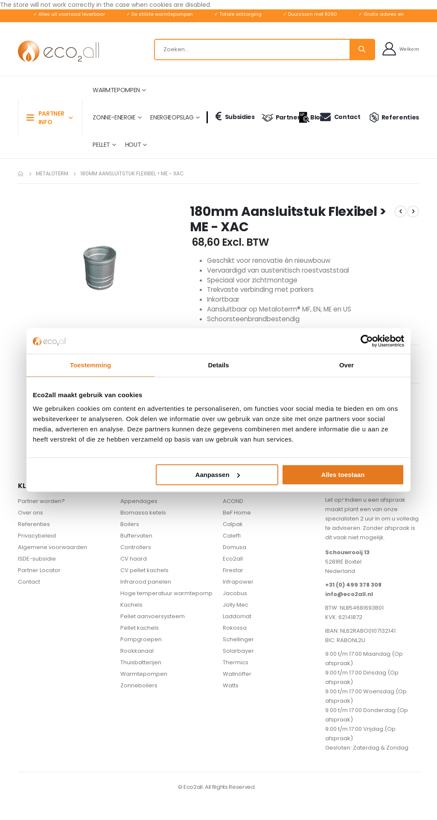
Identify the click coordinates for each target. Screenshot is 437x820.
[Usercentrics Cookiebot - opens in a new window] (366, 340)
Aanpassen (217, 474)
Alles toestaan (343, 474)
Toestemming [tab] (90, 365)
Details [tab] (218, 365)
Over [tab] (346, 365)
